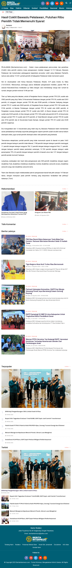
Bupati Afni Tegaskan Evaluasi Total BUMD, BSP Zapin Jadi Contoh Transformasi (33, 418)
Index (65, 189)
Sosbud (35, 8)
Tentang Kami (9, 545)
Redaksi (9, 25)
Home (4, 8)
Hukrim (18, 8)
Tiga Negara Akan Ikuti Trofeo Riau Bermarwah (44, 264)
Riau (12, 8)
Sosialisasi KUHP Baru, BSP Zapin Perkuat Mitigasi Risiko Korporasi (28, 439)
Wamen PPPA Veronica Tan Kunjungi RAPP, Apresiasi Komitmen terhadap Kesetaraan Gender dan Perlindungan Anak (47, 341)
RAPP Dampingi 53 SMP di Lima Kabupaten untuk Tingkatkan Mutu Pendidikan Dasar (45, 315)
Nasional (53, 8)
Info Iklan (66, 545)
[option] (18, 205)
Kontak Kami (37, 547)
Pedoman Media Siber (29, 545)
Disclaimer (57, 545)
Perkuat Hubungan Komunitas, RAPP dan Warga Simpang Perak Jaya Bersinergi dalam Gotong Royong (45, 291)
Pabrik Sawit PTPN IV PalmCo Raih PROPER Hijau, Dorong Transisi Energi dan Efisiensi (34, 425)
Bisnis (61, 8)
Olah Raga (9, 12)
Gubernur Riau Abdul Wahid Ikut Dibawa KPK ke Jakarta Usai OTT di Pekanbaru (50, 213)
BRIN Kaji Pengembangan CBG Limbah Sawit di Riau (23, 411)
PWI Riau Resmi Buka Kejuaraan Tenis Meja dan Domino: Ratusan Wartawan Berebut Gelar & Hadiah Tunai (46, 241)
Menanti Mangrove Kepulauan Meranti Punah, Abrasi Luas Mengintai (28, 432)
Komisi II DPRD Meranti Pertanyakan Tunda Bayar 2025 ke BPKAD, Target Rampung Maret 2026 (17, 213)
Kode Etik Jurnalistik (45, 545)
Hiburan (26, 8)
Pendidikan (44, 8)
